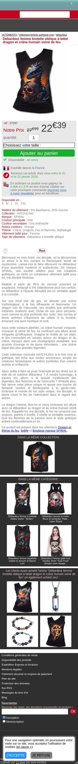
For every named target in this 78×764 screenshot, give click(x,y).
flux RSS (7, 688)
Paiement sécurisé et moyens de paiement (27, 674)
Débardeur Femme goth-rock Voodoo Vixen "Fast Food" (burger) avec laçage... (55, 561)
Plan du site (9, 678)
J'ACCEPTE (16, 755)
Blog (4, 697)
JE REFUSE (41, 755)
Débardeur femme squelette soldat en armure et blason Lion (22, 561)
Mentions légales (12, 669)
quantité (9, 137)
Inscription (11, 717)
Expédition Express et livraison (20, 664)
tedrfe (24, 430)
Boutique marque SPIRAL (50, 430)
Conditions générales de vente (20, 655)
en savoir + (24, 747)
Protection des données (16, 683)
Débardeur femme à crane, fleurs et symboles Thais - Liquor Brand (55, 519)
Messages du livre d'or (15, 692)
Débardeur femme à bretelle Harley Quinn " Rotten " (22, 517)
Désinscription (13, 721)
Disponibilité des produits (16, 660)
